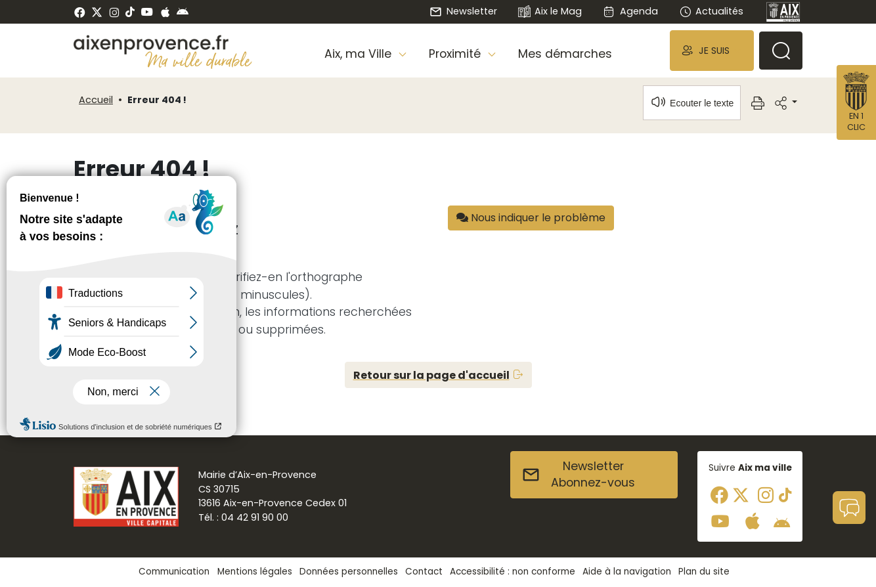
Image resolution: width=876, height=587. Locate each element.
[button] (712, 50)
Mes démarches (565, 54)
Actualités (711, 11)
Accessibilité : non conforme (512, 571)
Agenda (630, 11)
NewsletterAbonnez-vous (578, 474)
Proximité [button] (456, 54)
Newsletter (462, 11)
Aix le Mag (550, 12)
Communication (174, 571)
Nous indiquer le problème (530, 217)
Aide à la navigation (626, 571)
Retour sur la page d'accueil (431, 375)
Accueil (96, 99)
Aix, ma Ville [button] (359, 54)
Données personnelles (348, 571)
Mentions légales (254, 571)
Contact (424, 571)
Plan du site (704, 571)
